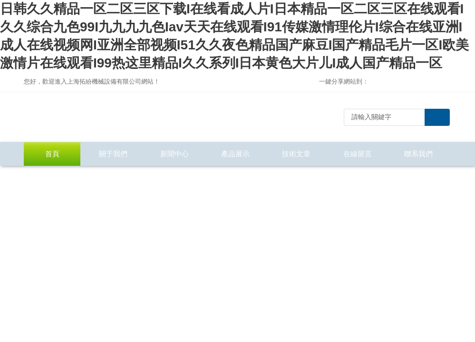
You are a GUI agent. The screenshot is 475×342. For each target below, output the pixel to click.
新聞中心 (174, 154)
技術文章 (296, 154)
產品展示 (235, 154)
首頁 (52, 154)
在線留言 (357, 154)
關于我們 (113, 154)
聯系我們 (418, 154)
